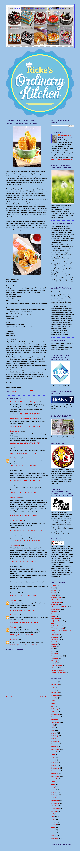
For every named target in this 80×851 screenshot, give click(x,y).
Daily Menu (55, 609)
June (53, 703)
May (53, 730)
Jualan (53, 623)
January (54, 682)
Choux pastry (56, 602)
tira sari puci (15, 497)
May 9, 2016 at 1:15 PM (21, 635)
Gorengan (55, 618)
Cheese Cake (56, 597)
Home (27, 697)
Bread (53, 588)
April (53, 687)
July (53, 701)
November (55, 695)
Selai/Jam (55, 658)
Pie (52, 649)
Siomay (54, 661)
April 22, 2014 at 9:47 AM (23, 561)
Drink (53, 616)
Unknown (13, 600)
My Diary (54, 639)
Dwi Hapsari (14, 458)
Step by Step (56, 665)
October (54, 698)
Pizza (53, 651)
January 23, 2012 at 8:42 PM (25, 426)
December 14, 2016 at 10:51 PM (26, 645)
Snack (14, 391)
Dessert (54, 611)
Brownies (54, 590)
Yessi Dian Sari (16, 520)
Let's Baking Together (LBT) (61, 630)
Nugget (54, 642)
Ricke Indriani (15, 431)
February (54, 709)
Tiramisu (54, 668)
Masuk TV (55, 637)
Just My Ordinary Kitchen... (40, 8)
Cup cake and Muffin (59, 607)
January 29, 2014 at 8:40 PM (25, 540)
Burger (53, 592)
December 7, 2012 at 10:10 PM (25, 480)
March (53, 690)
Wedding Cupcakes (58, 672)
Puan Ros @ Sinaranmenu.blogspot (23, 402)
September (55, 722)
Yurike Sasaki (15, 545)
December (55, 684)
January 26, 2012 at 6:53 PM (25, 443)
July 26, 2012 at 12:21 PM (23, 453)
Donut (53, 614)
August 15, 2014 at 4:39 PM (24, 622)
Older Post (44, 697)
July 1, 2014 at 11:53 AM (22, 610)
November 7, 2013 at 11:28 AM (25, 516)
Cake (53, 595)
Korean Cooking (57, 628)
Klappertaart (56, 625)
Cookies (54, 604)
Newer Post (10, 697)
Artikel (53, 585)
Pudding (54, 653)
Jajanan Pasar (56, 621)
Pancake (54, 644)
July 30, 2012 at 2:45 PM (23, 465)
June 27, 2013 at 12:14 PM (23, 492)
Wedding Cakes (57, 670)
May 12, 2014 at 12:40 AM (23, 595)
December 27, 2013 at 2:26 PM (26, 530)
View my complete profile (61, 159)
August (54, 752)
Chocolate (55, 599)
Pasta (53, 646)
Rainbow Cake (56, 656)
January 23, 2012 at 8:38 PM (25, 414)
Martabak (55, 635)
